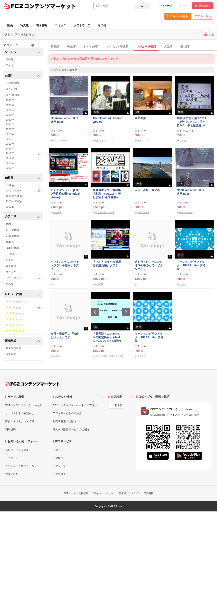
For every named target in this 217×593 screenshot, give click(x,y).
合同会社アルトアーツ (105, 141)
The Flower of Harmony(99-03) (107, 120)
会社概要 (83, 493)
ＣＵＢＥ (183, 284)
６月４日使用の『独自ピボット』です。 (65, 335)
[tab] (133, 47)
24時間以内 (12, 82)
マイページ (166, 5)
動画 (10, 25)
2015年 (23, 154)
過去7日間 (11, 88)
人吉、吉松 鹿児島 (147, 190)
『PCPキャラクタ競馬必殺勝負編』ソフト (107, 263)
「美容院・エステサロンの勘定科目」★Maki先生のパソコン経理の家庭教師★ (107, 337)
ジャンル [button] (22, 52)
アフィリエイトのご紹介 (67, 413)
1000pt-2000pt (14, 195)
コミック (60, 25)
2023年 (10, 114)
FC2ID (56, 449)
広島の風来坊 (143, 212)
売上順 (71, 46)
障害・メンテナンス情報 (19, 421)
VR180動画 (12, 229)
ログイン (185, 5)
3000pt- (10, 206)
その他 (102, 25)
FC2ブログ (59, 473)
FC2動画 (58, 457)
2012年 (10, 167)
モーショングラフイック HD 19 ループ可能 (149, 337)
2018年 (10, 138)
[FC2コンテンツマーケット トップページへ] (32, 383)
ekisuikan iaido (60, 141)
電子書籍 (41, 25)
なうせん (183, 141)
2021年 (10, 124)
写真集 (24, 25)
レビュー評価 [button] (22, 294)
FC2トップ (70, 493)
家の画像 (140, 118)
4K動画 (10, 241)
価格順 (184, 46)
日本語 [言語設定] (118, 405)
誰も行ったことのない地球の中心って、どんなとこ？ (149, 265)
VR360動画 (12, 235)
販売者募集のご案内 (64, 421)
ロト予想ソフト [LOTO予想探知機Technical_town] (65, 193)
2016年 (10, 148)
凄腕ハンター (143, 141)
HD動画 (10, 254)
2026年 (10, 100)
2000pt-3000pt (14, 201)
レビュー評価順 (146, 46)
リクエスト (11, 457)
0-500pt (10, 185)
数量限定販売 (13, 348)
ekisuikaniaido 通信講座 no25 (64, 120)
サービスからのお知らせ (19, 413)
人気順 (168, 46)
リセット (36, 45)
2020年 (10, 129)
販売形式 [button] (22, 341)
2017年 (10, 143)
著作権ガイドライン (129, 493)
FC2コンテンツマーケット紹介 (23, 405)
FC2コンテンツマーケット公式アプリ (75, 405)
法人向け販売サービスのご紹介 (71, 429)
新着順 (55, 46)
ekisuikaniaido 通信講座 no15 (190, 191)
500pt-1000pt (23, 191)
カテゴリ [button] (22, 217)
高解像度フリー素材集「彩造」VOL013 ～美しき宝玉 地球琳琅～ (107, 193)
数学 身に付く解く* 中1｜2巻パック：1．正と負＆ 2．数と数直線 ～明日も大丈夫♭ (191, 122)
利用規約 (10, 429)
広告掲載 (148, 493)
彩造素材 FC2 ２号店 (104, 212)
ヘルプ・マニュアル (17, 449)
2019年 (10, 134)
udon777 (57, 212)
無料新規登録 (202, 5)
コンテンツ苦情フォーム (19, 465)
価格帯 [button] (22, 178)
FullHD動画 (12, 247)
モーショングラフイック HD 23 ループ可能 (191, 265)
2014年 (10, 158)
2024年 (10, 109)
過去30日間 (12, 94)
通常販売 (11, 354)
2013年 (10, 163)
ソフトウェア (82, 25)
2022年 (10, 119)
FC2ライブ (59, 465)
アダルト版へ (202, 16)
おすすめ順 (91, 46)
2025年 (10, 105)
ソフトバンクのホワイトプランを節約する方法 (65, 265)
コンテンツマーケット (50, 6)
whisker (56, 356)
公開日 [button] (22, 76)
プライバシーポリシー (103, 493)
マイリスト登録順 (117, 46)
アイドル (11, 65)
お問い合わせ (13, 473)
